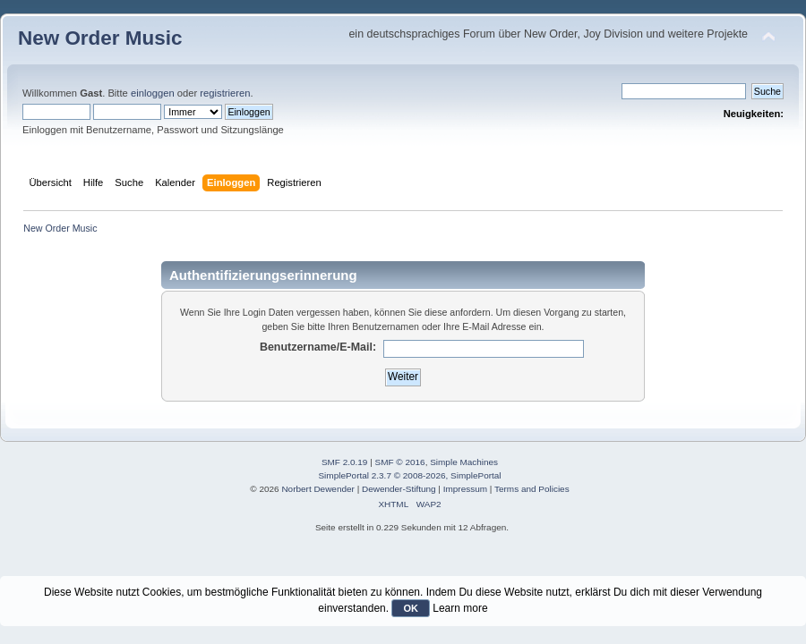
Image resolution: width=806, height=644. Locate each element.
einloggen (153, 93)
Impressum (465, 489)
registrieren (225, 93)
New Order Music (100, 38)
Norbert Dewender (317, 489)
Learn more (460, 608)
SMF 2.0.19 (345, 462)
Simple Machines (464, 462)
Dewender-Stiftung (399, 489)
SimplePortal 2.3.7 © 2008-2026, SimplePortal (409, 475)
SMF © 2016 (400, 462)
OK (410, 608)
